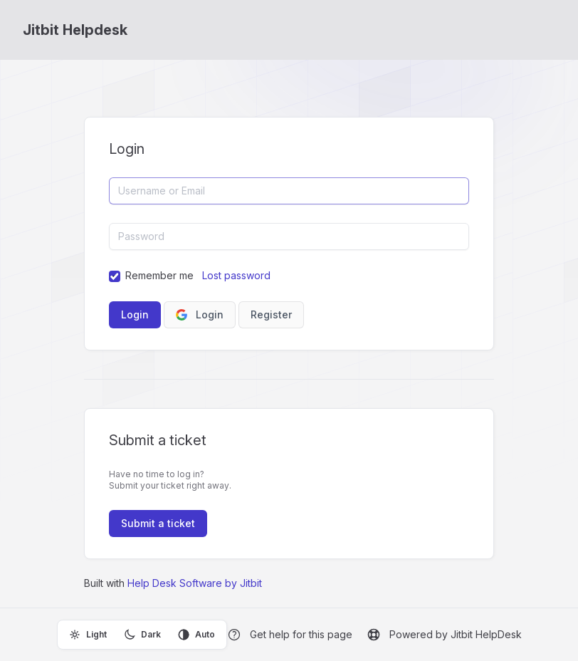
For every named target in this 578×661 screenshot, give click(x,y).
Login (200, 314)
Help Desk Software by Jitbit (194, 583)
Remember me (159, 275)
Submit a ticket (158, 523)
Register (271, 314)
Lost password (236, 275)
